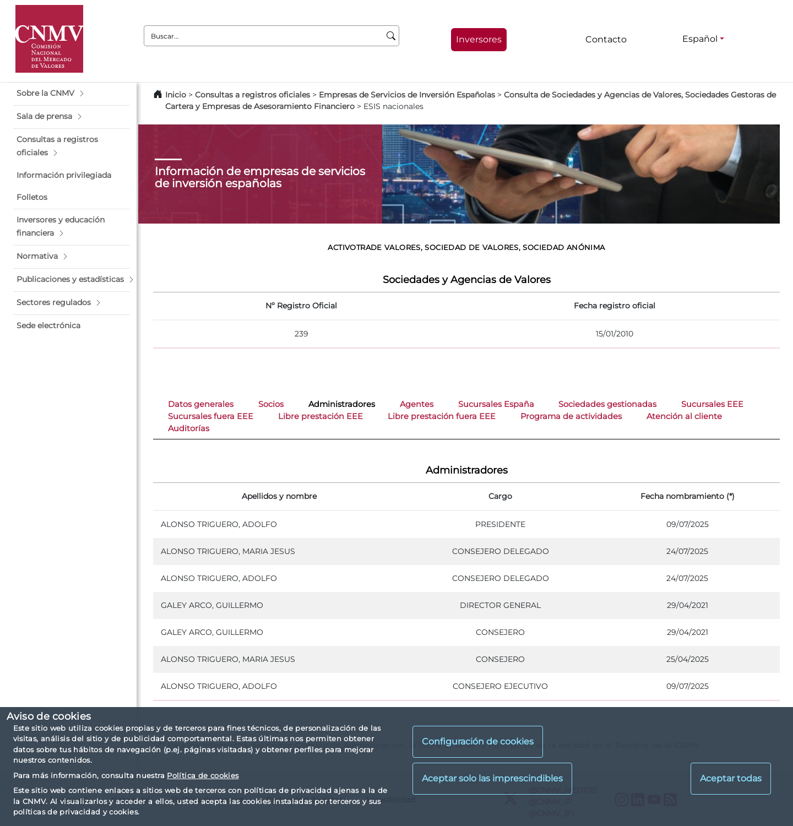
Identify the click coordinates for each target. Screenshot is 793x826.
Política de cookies (202, 775)
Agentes (416, 404)
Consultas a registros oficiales (252, 95)
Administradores (341, 404)
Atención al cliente (684, 416)
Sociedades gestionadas (607, 404)
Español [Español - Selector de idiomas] (700, 39)
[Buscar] (391, 35)
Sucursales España (496, 404)
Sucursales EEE (712, 404)
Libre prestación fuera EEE (442, 416)
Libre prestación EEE (320, 416)
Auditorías (188, 428)
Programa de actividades (571, 416)
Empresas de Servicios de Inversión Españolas (407, 95)
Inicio (175, 95)
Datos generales (200, 404)
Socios (271, 404)
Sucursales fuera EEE (210, 416)
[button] (71, 94)
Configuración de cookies (478, 741)
